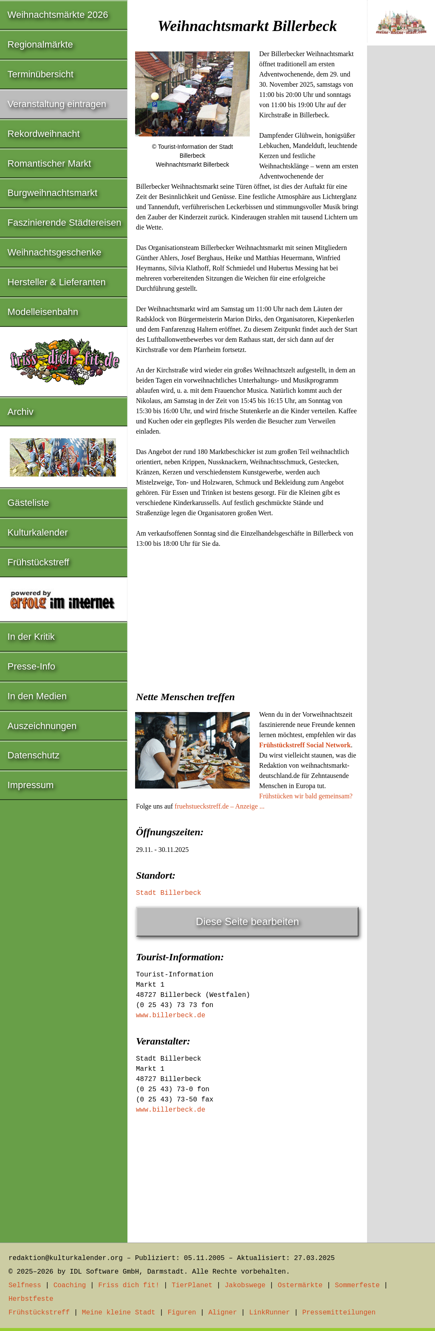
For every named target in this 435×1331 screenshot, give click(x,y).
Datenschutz (33, 755)
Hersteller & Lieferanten (57, 282)
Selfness (24, 1285)
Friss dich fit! (128, 1285)
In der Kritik (31, 636)
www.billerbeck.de (170, 1015)
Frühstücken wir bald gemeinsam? (306, 796)
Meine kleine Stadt (118, 1313)
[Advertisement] (247, 616)
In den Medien (37, 696)
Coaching (70, 1285)
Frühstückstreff (38, 562)
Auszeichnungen (42, 726)
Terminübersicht (40, 74)
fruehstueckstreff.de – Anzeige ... (220, 806)
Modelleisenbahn (43, 311)
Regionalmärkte (40, 44)
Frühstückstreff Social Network (305, 745)
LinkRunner (269, 1313)
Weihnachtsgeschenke (55, 252)
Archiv (21, 411)
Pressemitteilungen (339, 1313)
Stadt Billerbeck (168, 893)
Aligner (223, 1313)
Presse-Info (32, 666)
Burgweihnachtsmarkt (53, 192)
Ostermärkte (300, 1285)
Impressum (31, 785)
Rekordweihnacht (44, 133)
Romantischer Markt (49, 163)
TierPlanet (192, 1285)
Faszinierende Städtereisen (64, 222)
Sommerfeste (357, 1285)
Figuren (181, 1313)
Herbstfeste (31, 1299)
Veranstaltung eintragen (57, 104)
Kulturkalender (38, 532)
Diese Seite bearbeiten (247, 921)
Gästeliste (28, 502)
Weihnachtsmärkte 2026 (58, 14)
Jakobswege (245, 1285)
